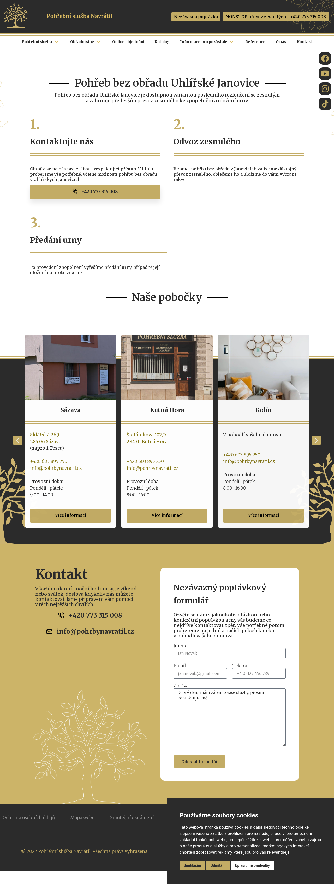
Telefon (240, 666)
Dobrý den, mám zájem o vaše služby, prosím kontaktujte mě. (230, 717)
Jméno (180, 646)
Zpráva (181, 686)
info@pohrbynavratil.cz (67, 468)
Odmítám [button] (218, 865)
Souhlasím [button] (192, 865)
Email (180, 666)
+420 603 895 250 (59, 461)
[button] (18, 440)
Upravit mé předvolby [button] (252, 865)
